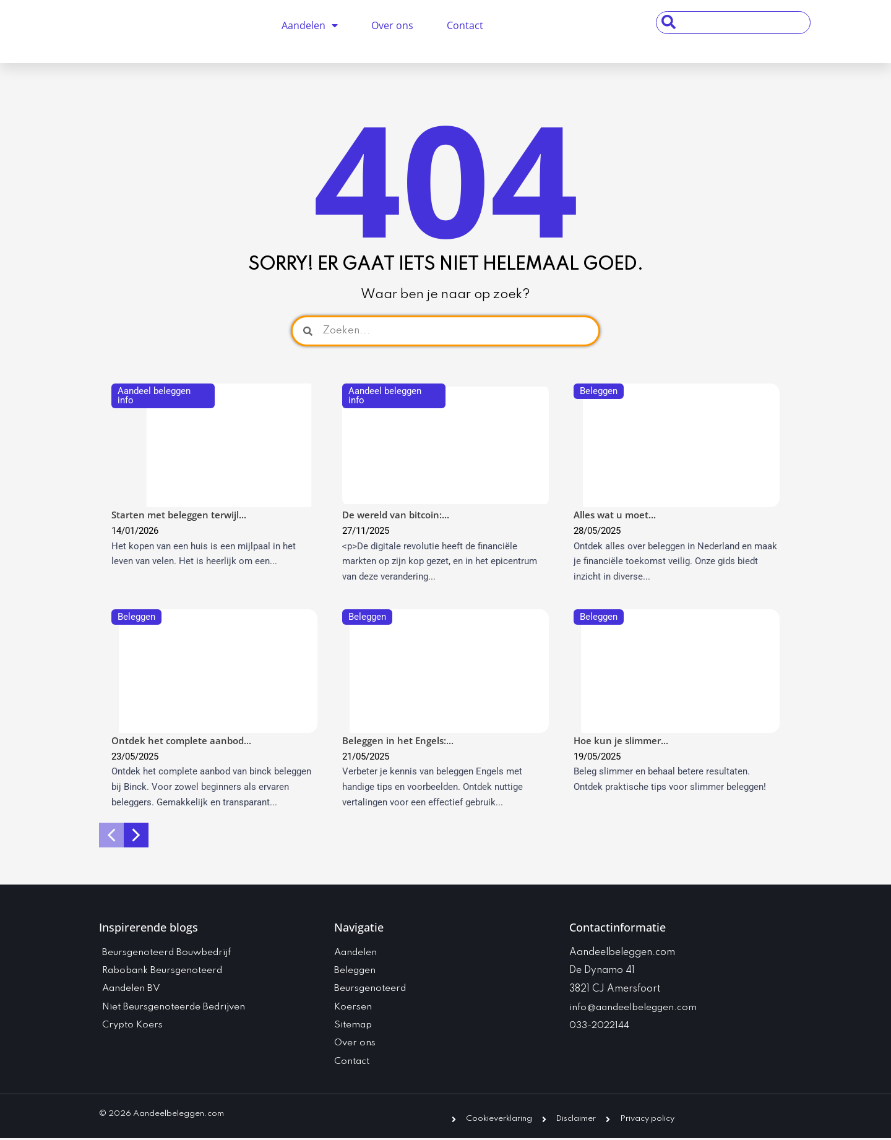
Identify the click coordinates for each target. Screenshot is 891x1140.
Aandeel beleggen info (154, 395)
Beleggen (599, 390)
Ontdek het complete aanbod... (181, 740)
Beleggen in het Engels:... (398, 740)
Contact (465, 25)
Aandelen (310, 25)
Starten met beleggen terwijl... (178, 514)
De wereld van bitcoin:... (395, 514)
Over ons (392, 25)
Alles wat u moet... (615, 514)
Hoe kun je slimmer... (621, 740)
